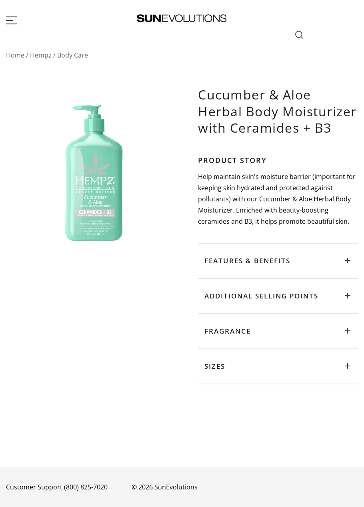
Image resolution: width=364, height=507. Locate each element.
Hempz (41, 55)
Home (15, 55)
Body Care (72, 55)
